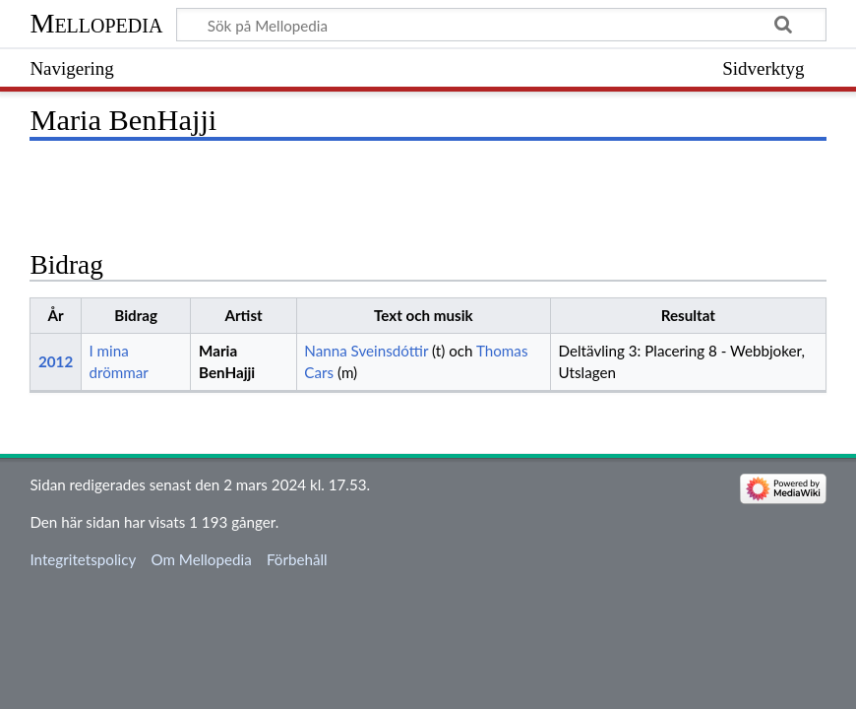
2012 (55, 361)
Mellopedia (96, 23)
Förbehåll (297, 559)
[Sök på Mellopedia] (501, 24)
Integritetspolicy (83, 559)
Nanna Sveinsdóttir (366, 350)
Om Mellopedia (201, 559)
